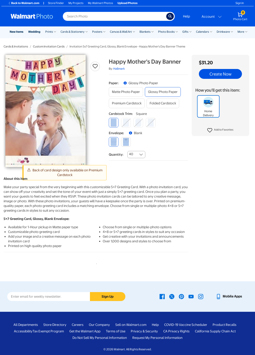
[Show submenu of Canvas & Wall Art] (134, 31)
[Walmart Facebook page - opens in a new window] (162, 296)
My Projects (75, 3)
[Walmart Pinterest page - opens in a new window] (181, 296)
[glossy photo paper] (163, 92)
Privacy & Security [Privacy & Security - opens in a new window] (144, 331)
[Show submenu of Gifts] (190, 31)
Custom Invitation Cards (49, 46)
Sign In (239, 3)
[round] (126, 122)
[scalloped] (150, 122)
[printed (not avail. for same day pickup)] (126, 142)
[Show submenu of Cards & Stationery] (86, 31)
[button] (220, 130)
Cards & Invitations (16, 46)
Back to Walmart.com (23, 3)
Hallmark (119, 68)
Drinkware (223, 31)
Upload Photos (127, 3)
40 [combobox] (131, 154)
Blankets (144, 31)
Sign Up (107, 297)
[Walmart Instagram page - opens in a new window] (200, 296)
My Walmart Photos (100, 3)
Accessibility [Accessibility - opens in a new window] (23, 331)
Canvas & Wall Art (121, 31)
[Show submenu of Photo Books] (176, 31)
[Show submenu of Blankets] (152, 31)
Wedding (34, 31)
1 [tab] (95, 263)
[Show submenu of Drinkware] (232, 31)
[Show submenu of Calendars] (211, 31)
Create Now (220, 73)
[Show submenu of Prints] (55, 31)
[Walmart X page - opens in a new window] (171, 296)
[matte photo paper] (126, 92)
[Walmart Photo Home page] (31, 16)
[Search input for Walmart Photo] (114, 16)
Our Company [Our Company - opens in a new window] (99, 325)
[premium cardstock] (127, 103)
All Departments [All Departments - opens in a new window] (25, 325)
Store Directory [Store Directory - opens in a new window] (54, 325)
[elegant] (138, 122)
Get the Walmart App (84, 331)
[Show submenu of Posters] (104, 31)
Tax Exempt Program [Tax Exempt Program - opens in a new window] (48, 331)
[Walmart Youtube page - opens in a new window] (191, 296)
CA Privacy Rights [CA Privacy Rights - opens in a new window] (176, 331)
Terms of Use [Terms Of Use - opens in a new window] (115, 331)
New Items (16, 31)
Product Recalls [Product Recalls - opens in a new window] (224, 325)
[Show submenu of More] (246, 31)
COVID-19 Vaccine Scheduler (185, 325)
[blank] (113, 142)
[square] (113, 122)
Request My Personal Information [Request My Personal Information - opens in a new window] (157, 338)
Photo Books (166, 31)
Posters (97, 31)
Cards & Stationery (73, 31)
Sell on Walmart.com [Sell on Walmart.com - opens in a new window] (130, 325)
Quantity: (116, 155)
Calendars (202, 31)
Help (186, 16)
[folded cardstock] (162, 103)
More (241, 31)
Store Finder (56, 3)
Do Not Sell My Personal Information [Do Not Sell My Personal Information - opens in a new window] (99, 338)
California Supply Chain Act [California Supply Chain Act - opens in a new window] (215, 331)
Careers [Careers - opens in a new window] (77, 325)
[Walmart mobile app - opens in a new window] (229, 296)
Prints (49, 31)
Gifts (185, 31)
